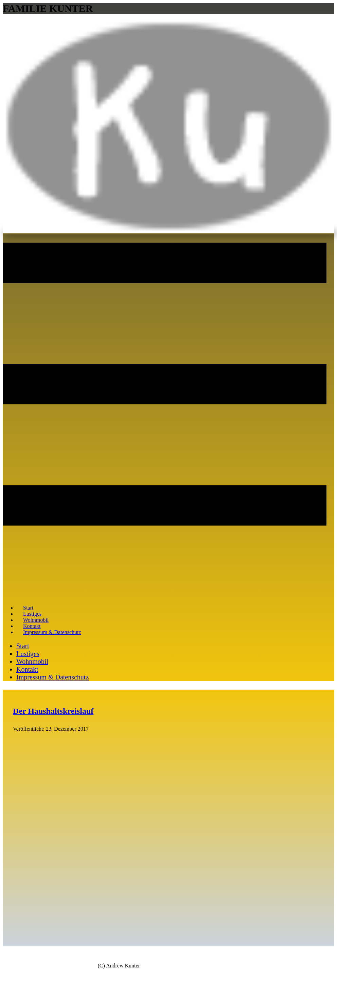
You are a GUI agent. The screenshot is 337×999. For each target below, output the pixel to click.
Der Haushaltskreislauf (53, 711)
